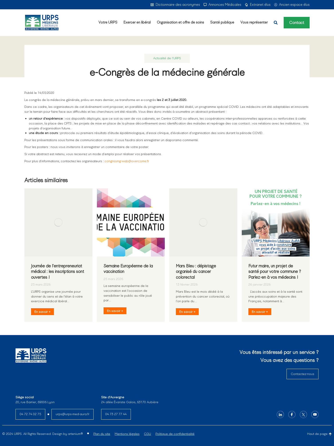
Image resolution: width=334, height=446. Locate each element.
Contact (296, 22)
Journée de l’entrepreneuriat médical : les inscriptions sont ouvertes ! (57, 271)
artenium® (75, 434)
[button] (275, 22)
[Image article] (58, 222)
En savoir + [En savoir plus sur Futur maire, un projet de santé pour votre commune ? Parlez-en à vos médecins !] (260, 312)
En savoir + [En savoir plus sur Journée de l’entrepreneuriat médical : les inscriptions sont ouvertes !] (42, 312)
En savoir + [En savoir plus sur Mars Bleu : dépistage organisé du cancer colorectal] (187, 312)
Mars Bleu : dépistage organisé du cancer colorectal (196, 271)
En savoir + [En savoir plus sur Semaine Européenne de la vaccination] (115, 311)
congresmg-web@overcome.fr (126, 161)
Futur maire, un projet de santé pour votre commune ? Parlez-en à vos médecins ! (274, 271)
